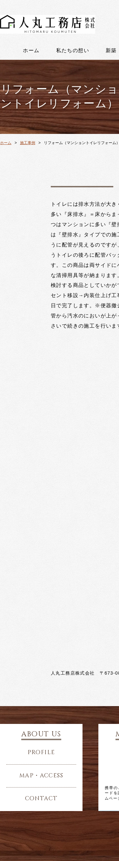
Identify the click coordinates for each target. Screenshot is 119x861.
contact (41, 798)
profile (41, 752)
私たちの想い (72, 50)
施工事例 (27, 143)
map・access (41, 776)
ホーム (31, 50)
